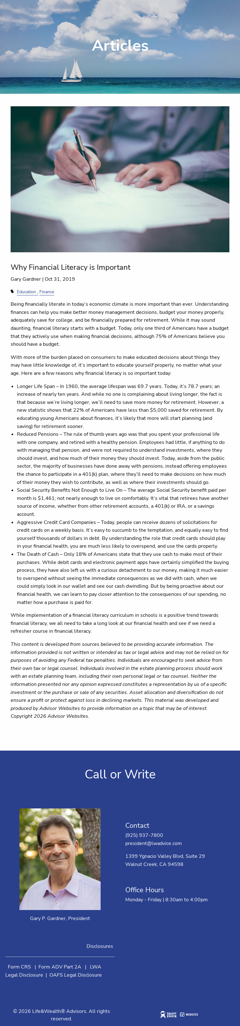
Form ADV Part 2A (59, 966)
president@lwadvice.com (153, 843)
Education (26, 292)
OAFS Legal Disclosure (75, 975)
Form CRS (19, 966)
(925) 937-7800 (144, 835)
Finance (46, 292)
